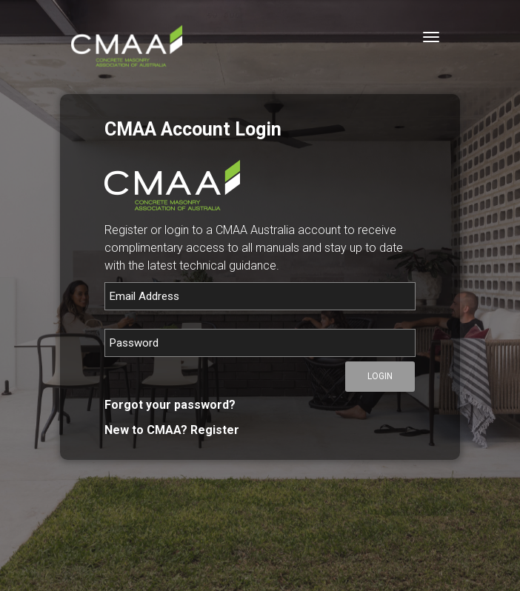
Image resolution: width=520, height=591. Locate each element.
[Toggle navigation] (431, 37)
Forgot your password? (170, 405)
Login (380, 376)
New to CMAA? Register (171, 430)
